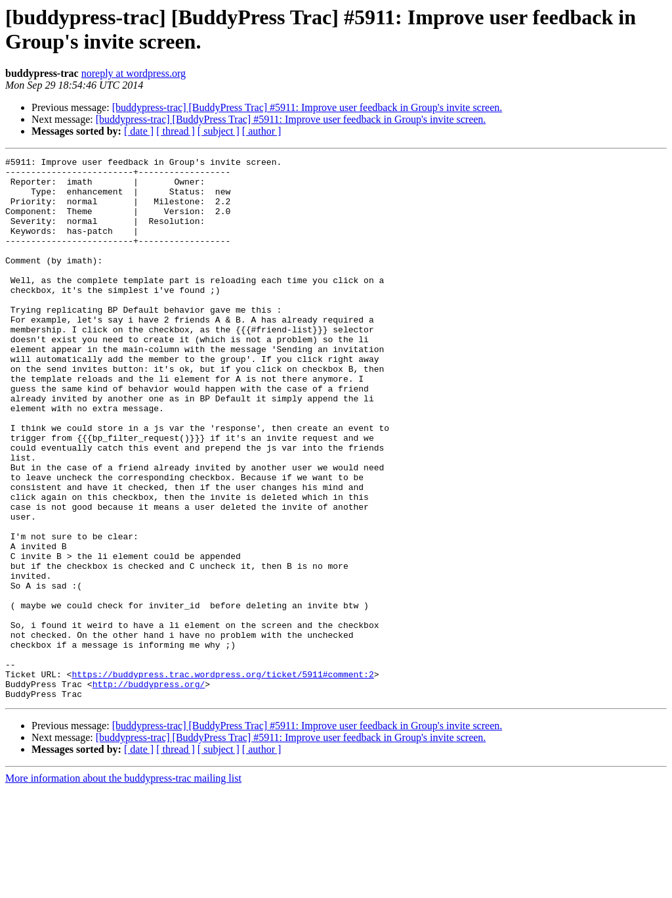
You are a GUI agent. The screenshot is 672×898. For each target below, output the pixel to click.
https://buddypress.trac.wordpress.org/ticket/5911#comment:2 (222, 778)
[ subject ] (219, 131)
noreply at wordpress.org (133, 73)
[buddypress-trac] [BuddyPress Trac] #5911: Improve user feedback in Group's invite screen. (307, 107)
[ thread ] (175, 131)
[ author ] (262, 131)
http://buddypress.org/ (149, 790)
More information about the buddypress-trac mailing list (123, 886)
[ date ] (139, 131)
